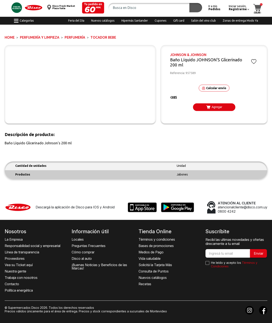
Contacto (12, 284)
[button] (93, 8)
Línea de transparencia (22, 252)
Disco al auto (82, 258)
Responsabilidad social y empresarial (32, 245)
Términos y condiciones (157, 239)
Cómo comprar (83, 252)
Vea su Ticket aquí (19, 265)
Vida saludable (150, 258)
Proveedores (15, 258)
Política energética (19, 290)
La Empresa (14, 239)
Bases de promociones (156, 245)
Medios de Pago (151, 252)
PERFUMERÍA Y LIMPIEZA (39, 37)
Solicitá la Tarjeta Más (155, 265)
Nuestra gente (15, 271)
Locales (78, 239)
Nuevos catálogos (153, 277)
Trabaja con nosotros (21, 277)
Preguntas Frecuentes (88, 245)
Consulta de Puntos (154, 271)
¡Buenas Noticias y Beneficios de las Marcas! (99, 266)
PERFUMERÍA (75, 37)
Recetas (145, 284)
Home (10, 37)
